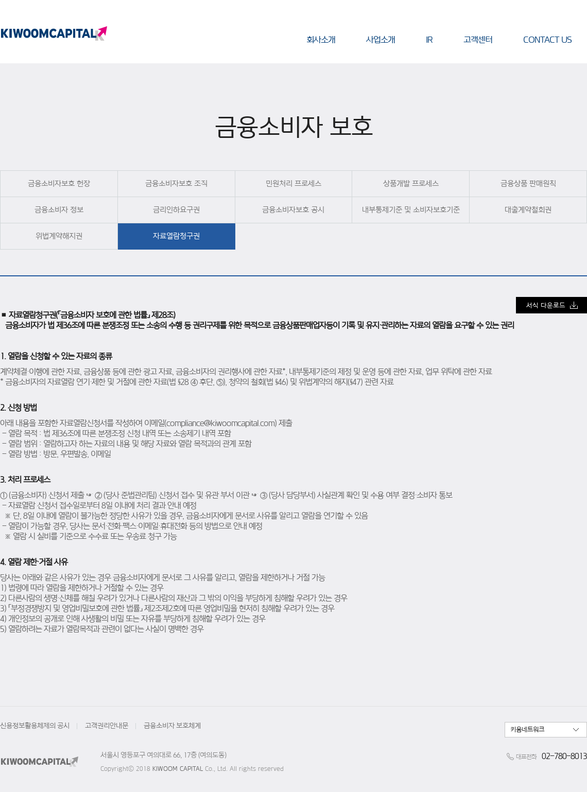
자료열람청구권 (176, 236)
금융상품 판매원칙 (528, 183)
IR (429, 39)
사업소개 (380, 39)
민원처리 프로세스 (293, 183)
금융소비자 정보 (58, 210)
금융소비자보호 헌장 (59, 183)
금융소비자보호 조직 (176, 183)
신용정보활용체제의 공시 (35, 725)
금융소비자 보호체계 (172, 725)
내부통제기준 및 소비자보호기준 (411, 210)
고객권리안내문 (106, 725)
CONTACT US (547, 39)
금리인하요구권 (176, 210)
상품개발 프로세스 (411, 183)
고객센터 (477, 39)
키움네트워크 (527, 729)
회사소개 (320, 39)
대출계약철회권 (528, 210)
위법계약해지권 (59, 236)
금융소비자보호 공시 (293, 210)
